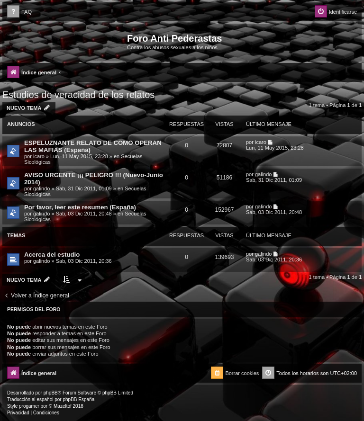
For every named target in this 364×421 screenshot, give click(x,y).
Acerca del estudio (52, 254)
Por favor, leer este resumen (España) (80, 207)
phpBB (51, 392)
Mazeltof (63, 406)
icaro (39, 156)
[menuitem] (19, 12)
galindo (41, 188)
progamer (29, 406)
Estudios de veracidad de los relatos (78, 95)
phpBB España (78, 399)
